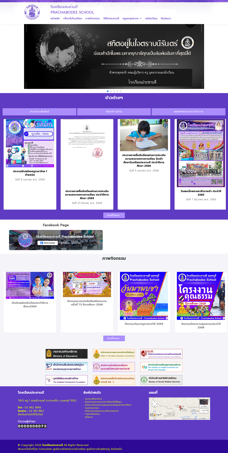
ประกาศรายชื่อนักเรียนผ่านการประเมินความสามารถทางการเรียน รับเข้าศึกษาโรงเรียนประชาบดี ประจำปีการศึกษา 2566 (143, 160)
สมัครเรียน (151, 18)
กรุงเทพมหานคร (92, 407)
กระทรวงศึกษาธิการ (93, 398)
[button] (108, 91)
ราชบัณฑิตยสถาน (92, 414)
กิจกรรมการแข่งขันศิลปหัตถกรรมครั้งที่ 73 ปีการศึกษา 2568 (87, 303)
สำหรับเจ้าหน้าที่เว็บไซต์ (30, 414)
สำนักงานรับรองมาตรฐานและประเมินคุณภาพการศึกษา (108, 404)
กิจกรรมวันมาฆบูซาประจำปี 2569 (144, 324)
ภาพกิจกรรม (92, 18)
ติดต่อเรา (166, 18)
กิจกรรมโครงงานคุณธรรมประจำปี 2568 (201, 326)
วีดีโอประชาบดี (111, 18)
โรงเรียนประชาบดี (52, 445)
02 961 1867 (36, 411)
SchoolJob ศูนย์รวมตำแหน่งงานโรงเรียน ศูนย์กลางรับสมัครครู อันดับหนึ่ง (80, 449)
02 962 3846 (33, 407)
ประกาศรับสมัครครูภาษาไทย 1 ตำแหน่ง (30, 173)
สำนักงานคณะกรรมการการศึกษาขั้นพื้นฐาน (103, 401)
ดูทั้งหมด (89, 417)
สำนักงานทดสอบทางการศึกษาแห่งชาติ (101, 411)
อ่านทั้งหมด (114, 215)
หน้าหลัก (55, 18)
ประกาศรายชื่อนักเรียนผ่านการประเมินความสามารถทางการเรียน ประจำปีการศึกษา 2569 (87, 194)
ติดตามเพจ (47, 243)
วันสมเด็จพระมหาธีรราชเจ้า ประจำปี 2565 (201, 193)
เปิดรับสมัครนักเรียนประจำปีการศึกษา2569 (30, 304)
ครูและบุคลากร (131, 18)
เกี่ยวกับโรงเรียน (72, 18)
